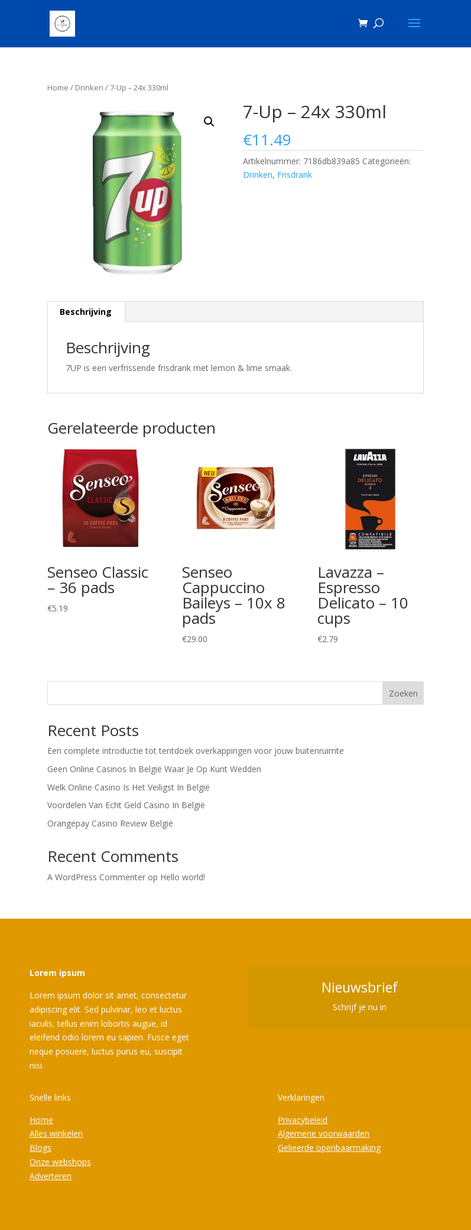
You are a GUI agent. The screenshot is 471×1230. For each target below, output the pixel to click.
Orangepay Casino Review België (110, 823)
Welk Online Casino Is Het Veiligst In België (128, 787)
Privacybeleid (302, 1119)
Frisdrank (294, 174)
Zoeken (403, 693)
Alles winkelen (56, 1133)
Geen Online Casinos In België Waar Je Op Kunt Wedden (154, 769)
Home (58, 87)
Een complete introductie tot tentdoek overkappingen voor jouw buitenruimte (195, 750)
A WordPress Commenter (96, 877)
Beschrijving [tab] (86, 311)
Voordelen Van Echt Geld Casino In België (126, 805)
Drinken (89, 87)
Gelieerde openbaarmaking (329, 1147)
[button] (209, 121)
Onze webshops (60, 1161)
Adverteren (51, 1176)
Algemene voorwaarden (323, 1133)
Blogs (40, 1147)
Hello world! (182, 877)
